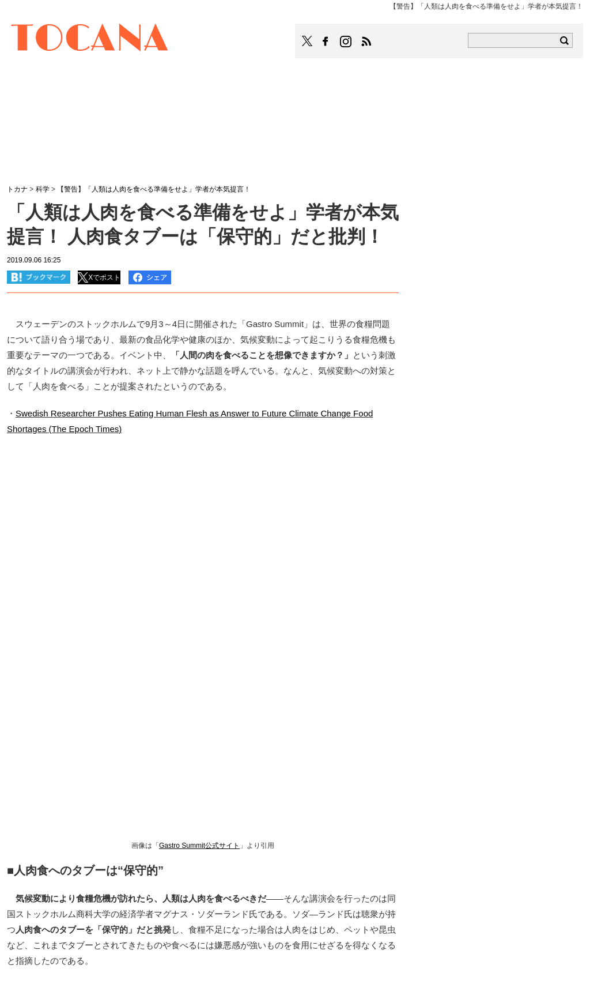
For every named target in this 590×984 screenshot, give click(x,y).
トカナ (17, 189)
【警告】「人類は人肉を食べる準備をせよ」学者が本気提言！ (154, 189)
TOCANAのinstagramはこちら (346, 41)
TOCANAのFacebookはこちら (325, 41)
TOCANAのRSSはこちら (366, 41)
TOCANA (90, 39)
